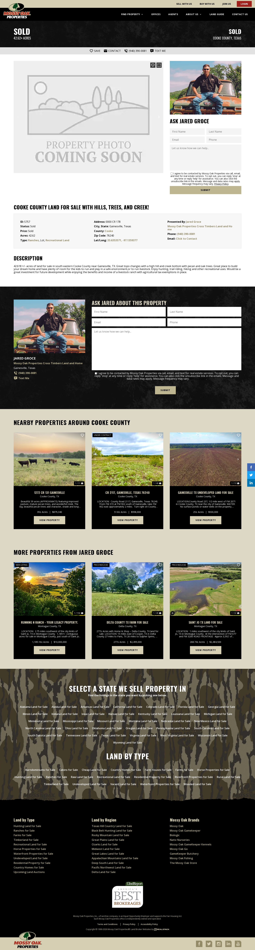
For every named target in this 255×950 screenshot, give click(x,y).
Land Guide (217, 14)
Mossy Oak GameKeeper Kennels (190, 844)
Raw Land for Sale (82, 777)
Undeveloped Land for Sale (90, 784)
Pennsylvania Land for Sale (173, 728)
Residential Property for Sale (152, 777)
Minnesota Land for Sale (43, 721)
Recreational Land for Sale (113, 777)
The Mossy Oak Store (183, 862)
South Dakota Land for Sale (45, 735)
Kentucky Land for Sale (152, 714)
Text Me (21, 378)
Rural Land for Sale (228, 777)
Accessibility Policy (149, 924)
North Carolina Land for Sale (43, 728)
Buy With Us (207, 3)
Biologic (175, 835)
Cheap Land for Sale (94, 769)
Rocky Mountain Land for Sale (110, 835)
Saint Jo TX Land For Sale (205, 622)
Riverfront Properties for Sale (194, 777)
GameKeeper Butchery (184, 853)
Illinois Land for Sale (35, 714)
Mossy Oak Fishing (181, 858)
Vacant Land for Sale (123, 784)
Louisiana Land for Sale (185, 714)
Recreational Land (57, 240)
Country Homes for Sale (126, 769)
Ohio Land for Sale (76, 728)
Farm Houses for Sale (158, 769)
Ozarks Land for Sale (105, 844)
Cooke (109, 231)
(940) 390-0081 (186, 234)
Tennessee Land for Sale (81, 735)
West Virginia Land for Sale (177, 735)
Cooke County (222, 38)
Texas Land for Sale (113, 735)
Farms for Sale (184, 769)
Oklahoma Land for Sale (107, 728)
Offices (156, 14)
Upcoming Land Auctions (29, 872)
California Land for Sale (127, 706)
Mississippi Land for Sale (78, 721)
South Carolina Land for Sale (212, 728)
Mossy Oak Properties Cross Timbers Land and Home (200, 228)
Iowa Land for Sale (93, 714)
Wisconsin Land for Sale (213, 735)
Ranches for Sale (56, 777)
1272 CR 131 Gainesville (49, 492)
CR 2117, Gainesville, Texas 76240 (127, 492)
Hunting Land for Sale (28, 777)
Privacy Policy (221, 183)
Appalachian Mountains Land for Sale (115, 858)
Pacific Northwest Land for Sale (111, 867)
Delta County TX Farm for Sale (127, 622)
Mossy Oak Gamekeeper (185, 830)
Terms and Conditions (107, 924)
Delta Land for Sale (104, 872)
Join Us (226, 3)
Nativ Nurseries (180, 839)
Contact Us (240, 14)
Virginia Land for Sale (143, 735)
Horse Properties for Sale (213, 769)
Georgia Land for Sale (221, 706)
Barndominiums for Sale (40, 769)
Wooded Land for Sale (197, 784)
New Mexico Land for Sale (210, 721)
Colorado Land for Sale (160, 706)
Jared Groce (193, 222)
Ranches (33, 240)
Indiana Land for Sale (65, 714)
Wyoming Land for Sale (127, 742)
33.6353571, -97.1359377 (122, 240)
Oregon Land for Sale (139, 728)
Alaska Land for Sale (64, 706)
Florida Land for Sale (191, 706)
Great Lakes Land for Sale (108, 853)
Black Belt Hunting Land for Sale (112, 830)
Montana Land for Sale (143, 721)
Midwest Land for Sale (106, 849)
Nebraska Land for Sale (175, 721)
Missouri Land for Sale (111, 721)
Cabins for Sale (68, 769)
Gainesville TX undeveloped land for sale (205, 492)
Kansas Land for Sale (121, 714)
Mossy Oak (176, 826)
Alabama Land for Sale (34, 706)
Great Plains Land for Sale (108, 839)
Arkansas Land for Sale (95, 706)
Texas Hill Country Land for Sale (112, 826)
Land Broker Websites (141, 929)
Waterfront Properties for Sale (160, 784)
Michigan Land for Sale (218, 714)
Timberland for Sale (56, 784)
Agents (173, 14)
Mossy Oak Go (179, 849)
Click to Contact (186, 238)
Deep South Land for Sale (108, 862)
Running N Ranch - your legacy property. (49, 622)
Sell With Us (184, 3)
